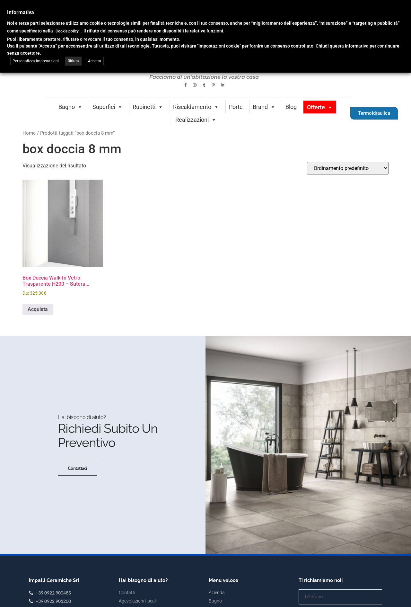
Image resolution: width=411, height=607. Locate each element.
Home (29, 133)
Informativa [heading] (20, 12)
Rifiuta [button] (73, 61)
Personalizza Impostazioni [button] (36, 61)
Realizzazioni (195, 119)
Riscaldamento (196, 106)
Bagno (70, 106)
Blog (291, 106)
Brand (264, 106)
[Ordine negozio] (348, 168)
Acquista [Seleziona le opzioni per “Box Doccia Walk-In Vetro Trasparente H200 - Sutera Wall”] (38, 309)
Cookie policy (67, 31)
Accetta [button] (94, 61)
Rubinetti (148, 106)
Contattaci (77, 480)
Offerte (320, 107)
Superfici (107, 106)
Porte (236, 106)
